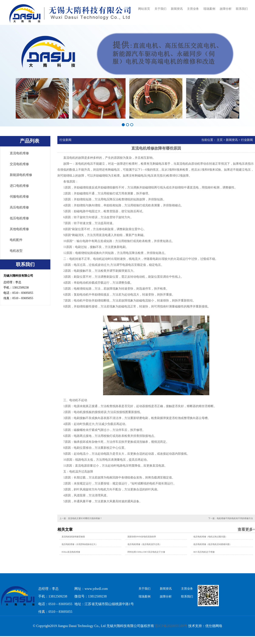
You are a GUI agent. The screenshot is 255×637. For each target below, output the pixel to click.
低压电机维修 (19, 218)
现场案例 (209, 8)
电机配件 (16, 240)
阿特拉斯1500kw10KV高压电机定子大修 (146, 552)
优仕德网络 (213, 626)
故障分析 (226, 8)
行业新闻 (247, 140)
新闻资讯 (177, 8)
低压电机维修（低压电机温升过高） (145, 544)
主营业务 (193, 8)
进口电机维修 (19, 185)
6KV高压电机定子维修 (204, 552)
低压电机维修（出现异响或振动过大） (80, 544)
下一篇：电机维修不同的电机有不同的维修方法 (230, 518)
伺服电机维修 (19, 196)
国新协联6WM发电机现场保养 (142, 536)
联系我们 (242, 8)
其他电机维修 (19, 229)
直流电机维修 (19, 153)
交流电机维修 (19, 164)
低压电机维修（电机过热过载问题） (210, 536)
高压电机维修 (19, 207)
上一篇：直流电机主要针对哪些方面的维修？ (81, 518)
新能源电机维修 (21, 175)
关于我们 (160, 8)
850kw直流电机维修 (71, 552)
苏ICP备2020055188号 (171, 626)
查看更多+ (246, 529)
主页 (220, 140)
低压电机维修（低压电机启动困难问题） (212, 544)
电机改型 (16, 250)
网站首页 (144, 8)
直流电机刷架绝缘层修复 (73, 536)
